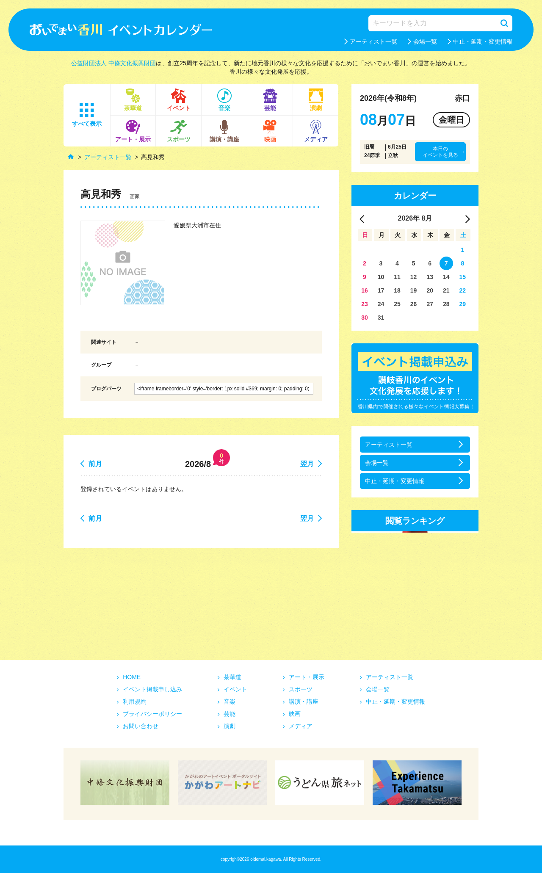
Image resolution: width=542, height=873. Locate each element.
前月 (95, 463)
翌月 (307, 463)
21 (446, 290)
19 (413, 290)
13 (429, 277)
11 (397, 277)
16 (364, 290)
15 (462, 277)
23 (364, 304)
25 (397, 304)
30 (364, 317)
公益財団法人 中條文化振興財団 (113, 63)
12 (413, 277)
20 (429, 290)
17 (381, 290)
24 (381, 304)
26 (413, 304)
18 (397, 290)
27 (429, 304)
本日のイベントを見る (440, 151)
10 (381, 277)
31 (381, 317)
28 (446, 304)
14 (446, 277)
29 (462, 304)
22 (462, 290)
